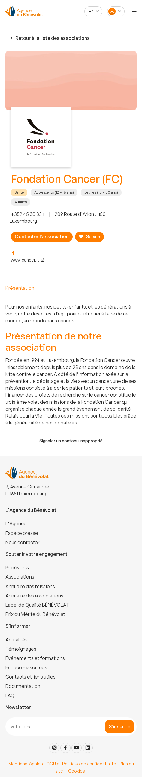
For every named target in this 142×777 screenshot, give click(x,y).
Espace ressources (26, 667)
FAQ (9, 696)
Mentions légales (25, 763)
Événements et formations (35, 658)
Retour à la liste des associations (49, 38)
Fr (91, 11)
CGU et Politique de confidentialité (81, 763)
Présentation (19, 288)
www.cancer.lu (25, 259)
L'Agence (16, 523)
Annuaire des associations (34, 596)
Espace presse (21, 533)
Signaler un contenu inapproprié (71, 440)
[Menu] (134, 11)
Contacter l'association (42, 236)
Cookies (76, 770)
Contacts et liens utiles (30, 677)
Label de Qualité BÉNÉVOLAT (37, 605)
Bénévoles (17, 567)
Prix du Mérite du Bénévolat (35, 614)
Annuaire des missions (30, 586)
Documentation (22, 686)
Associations (19, 577)
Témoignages (20, 649)
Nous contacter (22, 542)
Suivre (89, 236)
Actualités (16, 640)
